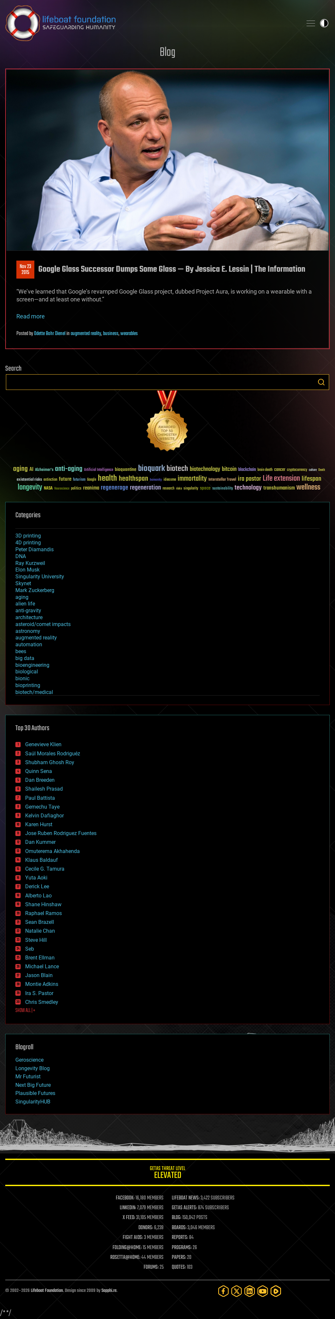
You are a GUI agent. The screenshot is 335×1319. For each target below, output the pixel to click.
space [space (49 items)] (205, 488)
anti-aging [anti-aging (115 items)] (68, 469)
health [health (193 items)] (107, 478)
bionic (22, 678)
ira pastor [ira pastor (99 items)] (249, 479)
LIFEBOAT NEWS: (186, 1198)
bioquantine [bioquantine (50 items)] (125, 469)
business (110, 334)
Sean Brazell (39, 922)
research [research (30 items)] (168, 489)
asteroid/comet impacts (43, 624)
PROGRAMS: (182, 1248)
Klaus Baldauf (41, 860)
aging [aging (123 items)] (20, 469)
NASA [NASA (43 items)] (48, 488)
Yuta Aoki (36, 878)
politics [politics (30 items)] (76, 489)
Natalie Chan (40, 931)
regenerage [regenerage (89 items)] (114, 487)
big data (24, 658)
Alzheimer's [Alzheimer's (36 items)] (44, 470)
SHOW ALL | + (25, 1010)
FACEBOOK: (125, 1198)
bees (20, 651)
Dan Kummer (40, 842)
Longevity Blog (32, 1068)
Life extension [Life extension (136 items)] (281, 479)
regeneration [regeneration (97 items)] (145, 487)
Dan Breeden (40, 780)
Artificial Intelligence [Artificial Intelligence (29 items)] (98, 470)
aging (21, 597)
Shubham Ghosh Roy (49, 762)
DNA (20, 556)
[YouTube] (262, 1291)
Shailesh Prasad (44, 789)
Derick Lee (37, 886)
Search (321, 382)
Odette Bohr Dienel (49, 334)
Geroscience (29, 1060)
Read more (30, 316)
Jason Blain (39, 975)
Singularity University (39, 576)
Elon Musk (27, 570)
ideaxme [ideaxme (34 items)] (170, 480)
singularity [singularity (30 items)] (191, 489)
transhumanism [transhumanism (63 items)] (279, 488)
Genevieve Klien (43, 744)
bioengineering (32, 665)
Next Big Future (33, 1085)
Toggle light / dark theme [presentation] (324, 23)
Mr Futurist (28, 1076)
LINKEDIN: (128, 1208)
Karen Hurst (38, 824)
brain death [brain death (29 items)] (265, 470)
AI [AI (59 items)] (31, 470)
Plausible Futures (35, 1093)
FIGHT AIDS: (133, 1237)
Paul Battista (40, 798)
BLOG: (176, 1218)
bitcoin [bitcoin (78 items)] (229, 469)
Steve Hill (36, 940)
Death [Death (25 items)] (321, 470)
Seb (29, 949)
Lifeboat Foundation (47, 1291)
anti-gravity (28, 610)
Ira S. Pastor (39, 993)
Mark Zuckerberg (34, 590)
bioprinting (27, 685)
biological (26, 671)
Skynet (23, 583)
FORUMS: (151, 1267)
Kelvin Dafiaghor (44, 815)
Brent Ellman (40, 958)
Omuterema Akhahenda (52, 851)
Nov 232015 (25, 270)
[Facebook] (223, 1291)
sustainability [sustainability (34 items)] (222, 489)
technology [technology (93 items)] (248, 488)
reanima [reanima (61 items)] (91, 488)
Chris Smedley (41, 1002)
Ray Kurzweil (30, 563)
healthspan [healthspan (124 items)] (133, 479)
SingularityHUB (32, 1102)
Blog (167, 52)
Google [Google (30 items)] (91, 480)
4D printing (28, 542)
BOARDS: (179, 1228)
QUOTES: (179, 1267)
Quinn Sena (38, 771)
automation (28, 644)
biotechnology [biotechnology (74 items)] (205, 469)
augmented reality (86, 334)
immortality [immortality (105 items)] (192, 479)
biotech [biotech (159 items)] (177, 468)
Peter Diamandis (34, 549)
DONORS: (145, 1228)
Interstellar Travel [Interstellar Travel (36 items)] (222, 479)
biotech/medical (34, 692)
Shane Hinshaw (43, 904)
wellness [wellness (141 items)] (308, 487)
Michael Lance (42, 966)
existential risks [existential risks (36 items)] (29, 479)
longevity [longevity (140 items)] (30, 487)
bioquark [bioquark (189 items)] (151, 469)
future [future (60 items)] (65, 479)
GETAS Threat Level (167, 1173)
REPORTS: (180, 1237)
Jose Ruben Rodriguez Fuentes (61, 833)
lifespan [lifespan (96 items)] (311, 479)
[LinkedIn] (249, 1291)
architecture (29, 617)
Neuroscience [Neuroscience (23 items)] (61, 489)
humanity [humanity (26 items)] (156, 480)
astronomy (27, 631)
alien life (25, 604)
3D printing (28, 536)
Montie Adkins (41, 984)
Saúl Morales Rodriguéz (52, 753)
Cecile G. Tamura (44, 869)
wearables (129, 334)
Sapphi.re (108, 1291)
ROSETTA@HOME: (125, 1257)
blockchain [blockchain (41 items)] (247, 470)
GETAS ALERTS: (184, 1208)
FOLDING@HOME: (127, 1248)
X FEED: (129, 1218)
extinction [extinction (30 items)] (50, 480)
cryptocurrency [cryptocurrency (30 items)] (297, 470)
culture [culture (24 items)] (313, 470)
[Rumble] (276, 1291)
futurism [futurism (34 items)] (79, 480)
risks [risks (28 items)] (179, 489)
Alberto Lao (38, 896)
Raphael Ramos (43, 913)
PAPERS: (179, 1257)
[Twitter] (236, 1291)
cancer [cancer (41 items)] (279, 470)
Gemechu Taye (42, 807)
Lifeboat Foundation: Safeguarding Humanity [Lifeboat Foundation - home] (151, 23)
